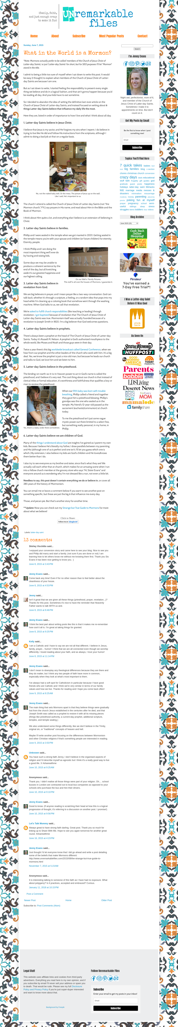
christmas (132, 173)
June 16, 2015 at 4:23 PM (41, 838)
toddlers (139, 209)
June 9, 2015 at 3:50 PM (41, 743)
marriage (130, 190)
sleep (142, 206)
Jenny (32, 595)
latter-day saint (37, 532)
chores (123, 173)
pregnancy (133, 203)
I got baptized (42, 314)
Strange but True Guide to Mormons (81, 507)
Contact (142, 36)
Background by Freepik (55, 1007)
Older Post (106, 900)
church (140, 173)
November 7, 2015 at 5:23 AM (43, 866)
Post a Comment (35, 894)
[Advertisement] (67, 928)
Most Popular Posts (111, 36)
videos (151, 209)
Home (34, 36)
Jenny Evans (36, 574)
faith (127, 180)
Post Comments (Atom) (48, 905)
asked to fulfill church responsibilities (48, 311)
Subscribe (79, 36)
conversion (150, 173)
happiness (149, 184)
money (131, 197)
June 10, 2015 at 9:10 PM (41, 792)
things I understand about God (51, 442)
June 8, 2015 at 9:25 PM (41, 631)
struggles (124, 209)
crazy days (128, 177)
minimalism (137, 193)
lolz (122, 190)
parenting (140, 196)
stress (152, 206)
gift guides (144, 181)
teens (132, 209)
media (139, 190)
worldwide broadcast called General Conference (76, 349)
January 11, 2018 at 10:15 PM (44, 887)
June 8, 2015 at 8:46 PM (41, 610)
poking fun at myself (141, 200)
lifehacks (150, 187)
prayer (123, 203)
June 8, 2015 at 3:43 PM (41, 564)
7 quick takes (131, 165)
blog (143, 169)
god (153, 180)
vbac (145, 210)
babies (147, 166)
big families (131, 168)
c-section (150, 169)
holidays (124, 187)
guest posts (136, 184)
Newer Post (30, 900)
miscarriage (149, 193)
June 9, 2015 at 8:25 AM (41, 693)
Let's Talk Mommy (38, 823)
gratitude (124, 184)
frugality (134, 181)
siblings (133, 206)
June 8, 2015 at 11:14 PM (41, 656)
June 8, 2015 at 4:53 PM (41, 585)
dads (140, 178)
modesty (123, 197)
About (55, 36)
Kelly (31, 641)
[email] (137, 140)
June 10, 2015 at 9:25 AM (41, 767)
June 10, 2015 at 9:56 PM (41, 813)
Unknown (34, 753)
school (144, 203)
